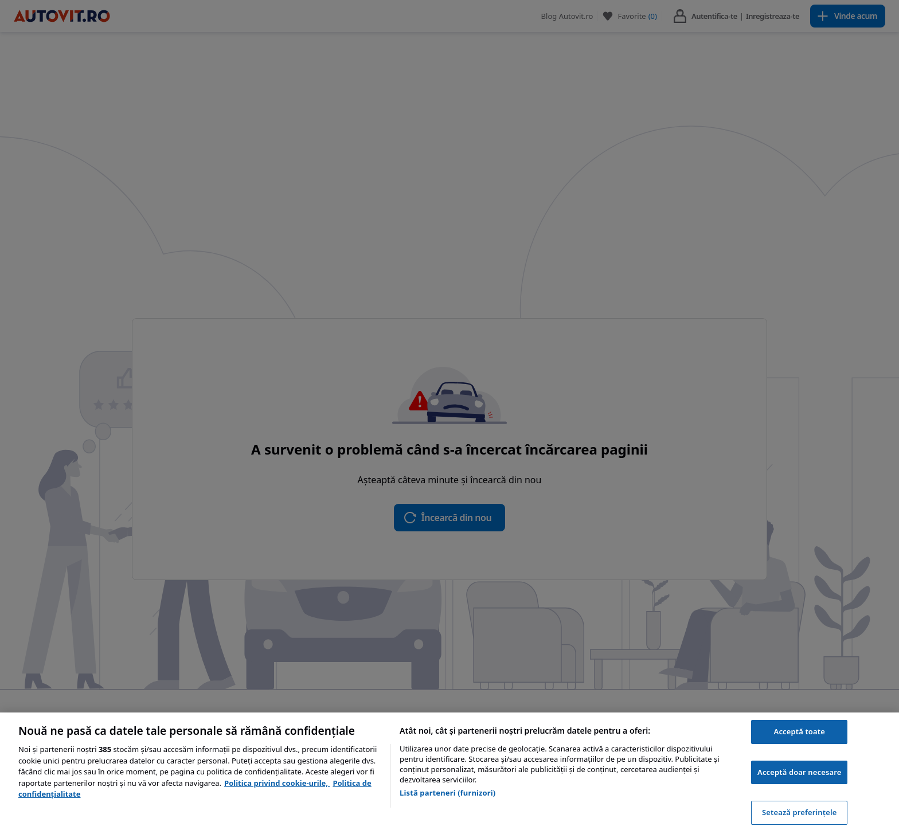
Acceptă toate (799, 731)
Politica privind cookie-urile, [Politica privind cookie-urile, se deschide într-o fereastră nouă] (277, 783)
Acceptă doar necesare (799, 772)
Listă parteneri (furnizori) (447, 793)
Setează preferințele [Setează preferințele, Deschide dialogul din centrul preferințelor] (799, 812)
